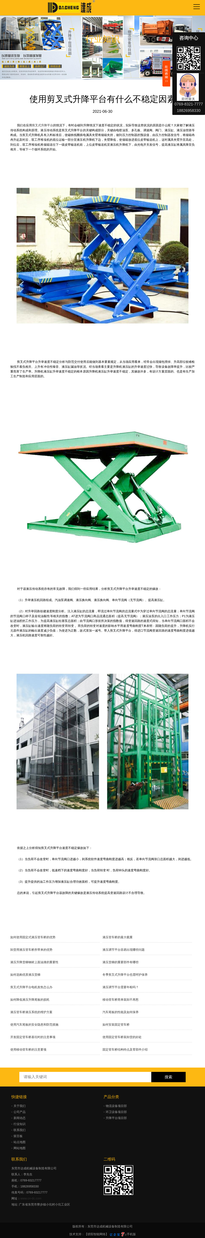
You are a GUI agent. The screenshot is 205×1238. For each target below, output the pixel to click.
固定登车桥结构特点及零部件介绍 (125, 1049)
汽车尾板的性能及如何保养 (120, 1012)
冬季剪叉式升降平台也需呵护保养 (125, 974)
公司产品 (20, 1112)
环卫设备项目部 (116, 1112)
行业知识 (102, 52)
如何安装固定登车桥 (116, 1024)
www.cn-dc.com (30, 1198)
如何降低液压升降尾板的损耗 (29, 999)
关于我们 (20, 1106)
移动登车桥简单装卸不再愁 (120, 999)
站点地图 (20, 1142)
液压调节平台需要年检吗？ (120, 987)
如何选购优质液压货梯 (25, 974)
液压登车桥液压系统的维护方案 (31, 1012)
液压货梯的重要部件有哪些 (120, 962)
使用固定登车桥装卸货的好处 (122, 1037)
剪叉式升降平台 (42, 125)
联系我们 (20, 1130)
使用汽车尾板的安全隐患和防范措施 (34, 1024)
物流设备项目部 (116, 1106)
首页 (87, 52)
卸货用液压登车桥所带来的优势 (31, 949)
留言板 (18, 1136)
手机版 (131, 1234)
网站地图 (20, 1148)
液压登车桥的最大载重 (117, 937)
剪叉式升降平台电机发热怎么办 (31, 987)
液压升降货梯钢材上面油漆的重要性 (34, 962)
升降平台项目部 (116, 1118)
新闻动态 (20, 1118)
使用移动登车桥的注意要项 (28, 1049)
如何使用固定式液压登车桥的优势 (32, 937)
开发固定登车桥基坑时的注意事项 (32, 1037)
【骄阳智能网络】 (96, 1234)
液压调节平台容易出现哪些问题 (123, 949)
